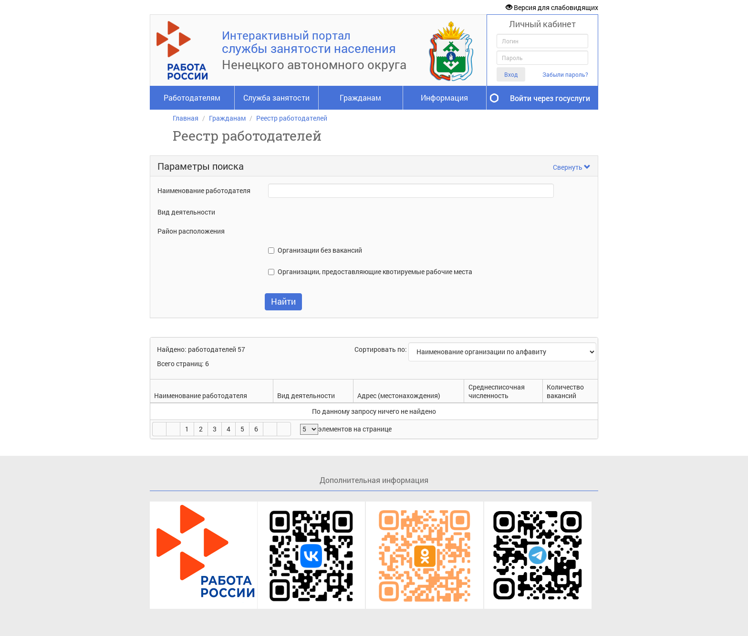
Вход (511, 74)
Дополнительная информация (374, 480)
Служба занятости (276, 97)
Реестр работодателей (291, 118)
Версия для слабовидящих (552, 7)
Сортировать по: (381, 349)
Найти (283, 301)
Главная (185, 118)
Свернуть (572, 167)
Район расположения (191, 231)
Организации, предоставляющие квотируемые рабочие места (375, 271)
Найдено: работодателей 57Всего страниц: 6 (201, 356)
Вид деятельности (186, 211)
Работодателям (192, 97)
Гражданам (360, 97)
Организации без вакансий (320, 250)
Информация (444, 97)
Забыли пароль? (565, 74)
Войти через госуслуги (550, 98)
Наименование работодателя (203, 190)
